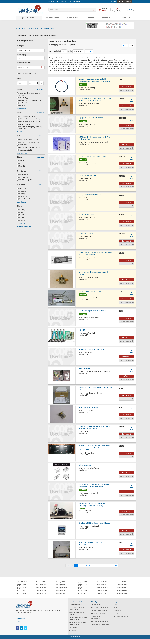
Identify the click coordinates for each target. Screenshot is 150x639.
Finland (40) (22, 191)
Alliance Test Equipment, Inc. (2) (28, 142)
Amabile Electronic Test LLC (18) (29, 147)
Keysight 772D (61, 593)
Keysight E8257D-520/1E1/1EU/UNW (91, 195)
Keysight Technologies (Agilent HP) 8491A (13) (29, 128)
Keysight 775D (101, 593)
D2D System (73, 627)
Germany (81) (22, 194)
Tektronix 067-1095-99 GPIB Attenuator (91, 349)
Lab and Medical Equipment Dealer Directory (78, 618)
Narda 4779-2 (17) (24, 124)
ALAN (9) (21, 105)
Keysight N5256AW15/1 (86, 214)
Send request (126, 86)
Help (115, 607)
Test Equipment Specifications (96, 617)
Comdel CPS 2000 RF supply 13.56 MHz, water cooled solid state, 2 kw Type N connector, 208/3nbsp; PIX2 (94, 448)
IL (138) (20, 217)
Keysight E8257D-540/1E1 (87, 175)
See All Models (22, 132)
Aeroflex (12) (22, 103)
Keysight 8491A (21, 585)
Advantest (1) (22, 98)
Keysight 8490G (122, 582)
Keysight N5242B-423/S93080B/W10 (91, 118)
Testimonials (20, 619)
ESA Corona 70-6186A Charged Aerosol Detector (95, 523)
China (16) (21, 188)
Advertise (90, 18)
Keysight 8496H (21, 593)
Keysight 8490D (102, 582)
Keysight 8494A (61, 582)
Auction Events (72, 18)
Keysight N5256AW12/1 (86, 233)
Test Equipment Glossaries (100, 624)
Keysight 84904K (21, 588)
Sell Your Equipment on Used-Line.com (76, 608)
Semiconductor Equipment (99, 610)
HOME (22, 28)
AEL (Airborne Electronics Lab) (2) (29, 100)
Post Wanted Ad (107, 18)
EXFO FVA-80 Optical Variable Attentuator (92, 311)
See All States (21, 223)
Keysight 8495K (102, 590)
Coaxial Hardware (49, 28)
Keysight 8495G (61, 590)
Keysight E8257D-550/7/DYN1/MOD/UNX (92, 156)
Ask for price (126, 144)
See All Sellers (22, 153)
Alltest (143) (22, 145)
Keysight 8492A (61, 585)
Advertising (72, 630)
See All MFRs (21, 109)
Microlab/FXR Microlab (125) (27, 116)
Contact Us (126, 18)
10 (107, 565)
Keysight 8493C (122, 585)
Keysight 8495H (82, 590)
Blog (18, 622)
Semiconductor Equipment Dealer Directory (77, 623)
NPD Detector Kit (84, 368)
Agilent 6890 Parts (85, 465)
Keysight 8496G (122, 590)
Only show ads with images (27, 73)
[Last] (115, 565)
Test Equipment (96, 604)
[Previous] (72, 565)
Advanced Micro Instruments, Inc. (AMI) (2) (29, 94)
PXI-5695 (82, 330)
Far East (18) (22, 177)
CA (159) (21, 210)
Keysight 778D (81, 593)
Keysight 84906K (61, 588)
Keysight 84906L (82, 588)
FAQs (115, 604)
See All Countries (22, 202)
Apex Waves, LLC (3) (25, 150)
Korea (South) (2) (24, 199)
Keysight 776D (122, 593)
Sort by (69, 51)
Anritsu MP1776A (41, 582)
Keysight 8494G (21, 590)
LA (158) (21, 220)
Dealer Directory (52, 18)
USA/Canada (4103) (24, 180)
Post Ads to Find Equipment (100, 621)
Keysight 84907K (102, 588)
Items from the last (55, 51)
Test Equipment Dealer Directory (76, 613)
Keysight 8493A (82, 585)
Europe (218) (22, 174)
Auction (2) (21, 161)
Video (113, 1)
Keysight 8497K (41, 593)
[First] (68, 565)
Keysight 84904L (41, 588)
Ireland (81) (22, 196)
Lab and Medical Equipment (100, 607)
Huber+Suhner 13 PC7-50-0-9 (88, 407)
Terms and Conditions (121, 616)
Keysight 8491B (41, 585)
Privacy (116, 613)
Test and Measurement (33, 28)
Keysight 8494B (82, 582)
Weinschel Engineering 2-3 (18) (28, 121)
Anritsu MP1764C (21, 582)
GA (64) (20, 215)
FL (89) (20, 212)
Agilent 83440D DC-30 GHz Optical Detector (93, 291)
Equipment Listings (28, 18)
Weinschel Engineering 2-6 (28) (28, 119)
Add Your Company (75, 604)
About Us (19, 616)
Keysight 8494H (41, 590)
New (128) (21, 166)
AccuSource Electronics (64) (27, 139)
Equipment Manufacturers (99, 613)
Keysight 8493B (102, 585)
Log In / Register (126, 1)
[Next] (111, 565)
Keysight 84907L (122, 588)
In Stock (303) (22, 163)
